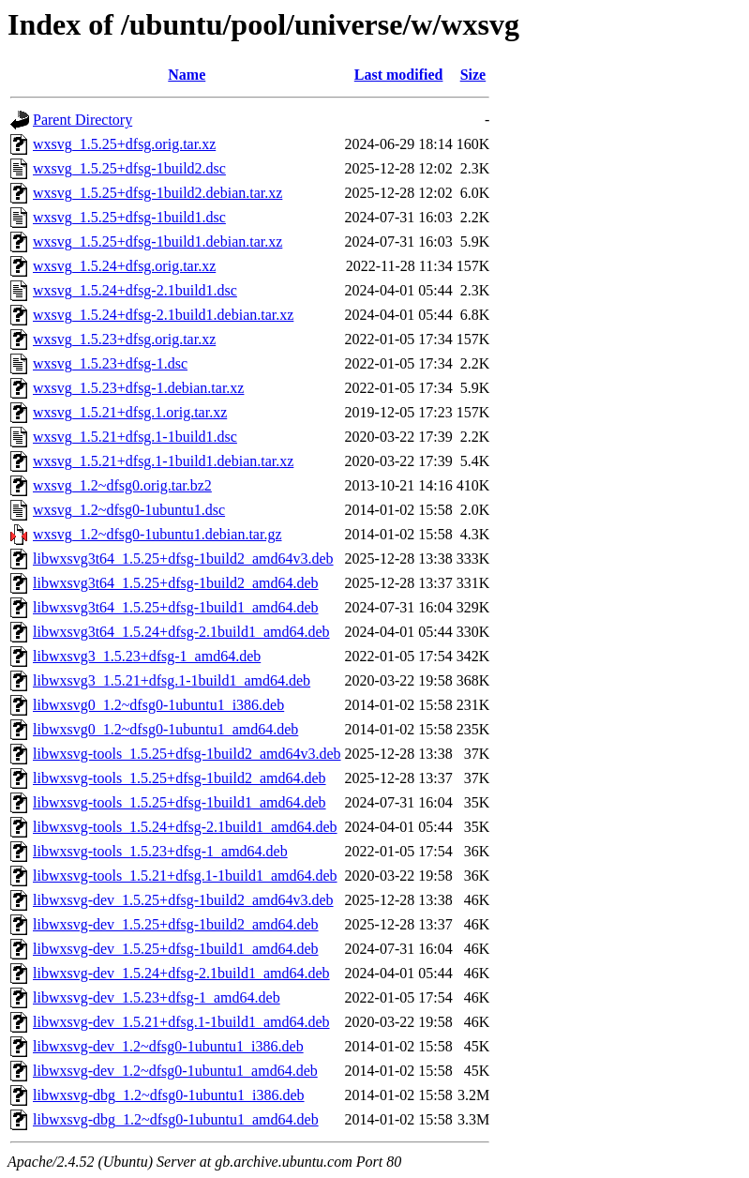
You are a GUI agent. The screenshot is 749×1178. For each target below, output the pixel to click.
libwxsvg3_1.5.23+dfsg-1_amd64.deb (147, 656)
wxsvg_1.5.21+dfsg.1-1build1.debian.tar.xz (163, 461)
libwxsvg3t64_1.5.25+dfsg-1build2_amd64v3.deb (183, 558)
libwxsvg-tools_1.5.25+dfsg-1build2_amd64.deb (179, 778)
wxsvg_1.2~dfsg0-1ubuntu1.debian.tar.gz (157, 534)
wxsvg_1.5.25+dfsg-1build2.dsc (129, 168)
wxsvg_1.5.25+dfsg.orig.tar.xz (124, 144)
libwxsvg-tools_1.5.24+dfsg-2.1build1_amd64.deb (185, 827)
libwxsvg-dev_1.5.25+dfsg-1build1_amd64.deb (176, 949)
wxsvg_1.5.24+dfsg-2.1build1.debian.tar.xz (163, 315)
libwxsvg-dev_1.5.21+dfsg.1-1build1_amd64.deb (181, 1022)
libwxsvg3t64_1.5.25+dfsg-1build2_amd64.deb (176, 583)
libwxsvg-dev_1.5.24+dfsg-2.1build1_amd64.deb (181, 973)
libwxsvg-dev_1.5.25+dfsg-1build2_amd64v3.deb (183, 900)
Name (186, 75)
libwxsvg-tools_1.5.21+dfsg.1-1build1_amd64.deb (185, 876)
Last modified (398, 75)
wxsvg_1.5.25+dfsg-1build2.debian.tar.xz (157, 193)
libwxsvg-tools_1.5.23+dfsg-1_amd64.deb (160, 851)
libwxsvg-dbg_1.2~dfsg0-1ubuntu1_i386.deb (169, 1095)
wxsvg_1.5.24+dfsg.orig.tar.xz (124, 266)
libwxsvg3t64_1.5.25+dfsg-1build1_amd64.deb (176, 607)
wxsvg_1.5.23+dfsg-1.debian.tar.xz (138, 388)
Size (473, 75)
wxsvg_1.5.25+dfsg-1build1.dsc (129, 217)
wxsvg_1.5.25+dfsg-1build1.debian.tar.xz (157, 241)
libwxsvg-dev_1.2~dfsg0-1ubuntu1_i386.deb (168, 1046)
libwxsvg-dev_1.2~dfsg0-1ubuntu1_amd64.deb (175, 1071)
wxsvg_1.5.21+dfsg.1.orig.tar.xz (130, 412)
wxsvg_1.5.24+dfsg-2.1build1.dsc (135, 290)
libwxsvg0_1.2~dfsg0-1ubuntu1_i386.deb (158, 705)
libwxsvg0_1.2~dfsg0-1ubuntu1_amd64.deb (165, 729)
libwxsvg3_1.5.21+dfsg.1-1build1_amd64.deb (171, 680)
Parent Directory (82, 120)
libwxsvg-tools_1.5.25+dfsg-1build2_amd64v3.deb (187, 754)
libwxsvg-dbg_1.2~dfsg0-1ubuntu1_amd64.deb (176, 1119)
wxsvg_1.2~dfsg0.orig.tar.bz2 (122, 485)
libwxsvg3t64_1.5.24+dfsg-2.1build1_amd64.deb (181, 632)
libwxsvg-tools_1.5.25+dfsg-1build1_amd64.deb (179, 802)
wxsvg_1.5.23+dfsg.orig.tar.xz (124, 339)
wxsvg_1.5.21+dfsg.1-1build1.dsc (135, 437)
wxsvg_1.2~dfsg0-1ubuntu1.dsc (129, 510)
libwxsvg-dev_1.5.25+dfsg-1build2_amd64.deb (176, 924)
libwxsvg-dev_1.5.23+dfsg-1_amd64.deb (156, 997)
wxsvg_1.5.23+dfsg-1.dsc (110, 363)
